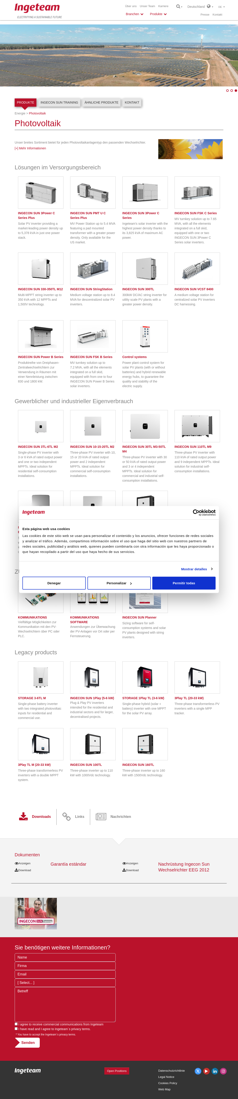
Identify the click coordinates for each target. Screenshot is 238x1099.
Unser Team (147, 6)
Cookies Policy (167, 1083)
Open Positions (117, 1071)
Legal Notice (166, 1077)
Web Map (164, 1089)
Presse (204, 14)
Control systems (134, 357)
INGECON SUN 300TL (138, 289)
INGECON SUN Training (59, 102)
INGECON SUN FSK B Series (91, 357)
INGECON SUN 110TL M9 (193, 446)
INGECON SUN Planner (139, 617)
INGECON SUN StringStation (91, 289)
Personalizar (119, 583)
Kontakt (217, 14)
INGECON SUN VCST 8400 (194, 289)
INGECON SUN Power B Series (40, 357)
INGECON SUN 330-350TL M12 (40, 289)
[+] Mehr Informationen (30, 148)
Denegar (54, 583)
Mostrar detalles (194, 569)
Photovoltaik (37, 113)
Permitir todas (184, 583)
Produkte (25, 102)
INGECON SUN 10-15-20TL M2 (92, 446)
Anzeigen (22, 863)
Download (23, 870)
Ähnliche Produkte (101, 102)
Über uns (131, 6)
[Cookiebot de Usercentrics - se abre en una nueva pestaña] (196, 512)
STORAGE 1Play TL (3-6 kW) (143, 698)
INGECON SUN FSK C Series (196, 213)
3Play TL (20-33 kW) (189, 698)
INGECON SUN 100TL (86, 765)
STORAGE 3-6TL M (32, 698)
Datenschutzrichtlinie (171, 1070)
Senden (28, 1043)
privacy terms (80, 1029)
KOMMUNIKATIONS (32, 617)
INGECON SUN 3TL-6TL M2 (38, 446)
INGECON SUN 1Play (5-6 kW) (92, 698)
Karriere (163, 6)
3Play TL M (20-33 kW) (34, 765)
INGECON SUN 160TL (138, 765)
